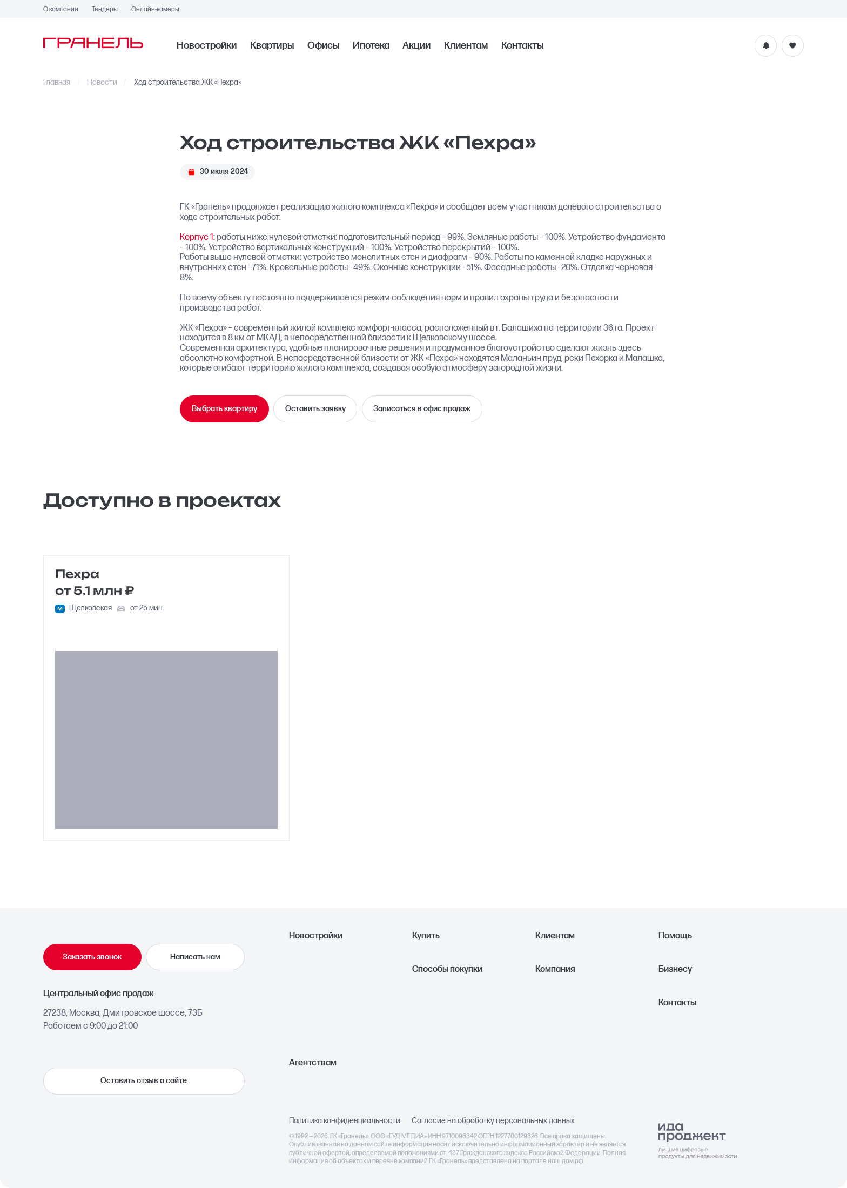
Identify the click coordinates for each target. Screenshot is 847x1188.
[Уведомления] (766, 46)
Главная (57, 82)
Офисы (323, 45)
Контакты (522, 45)
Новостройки (207, 45)
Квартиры (272, 45)
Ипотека (371, 45)
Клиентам (466, 45)
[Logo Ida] (697, 1141)
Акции (416, 45)
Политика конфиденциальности (344, 1121)
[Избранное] (793, 46)
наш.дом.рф (565, 1161)
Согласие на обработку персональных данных (493, 1121)
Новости (102, 82)
